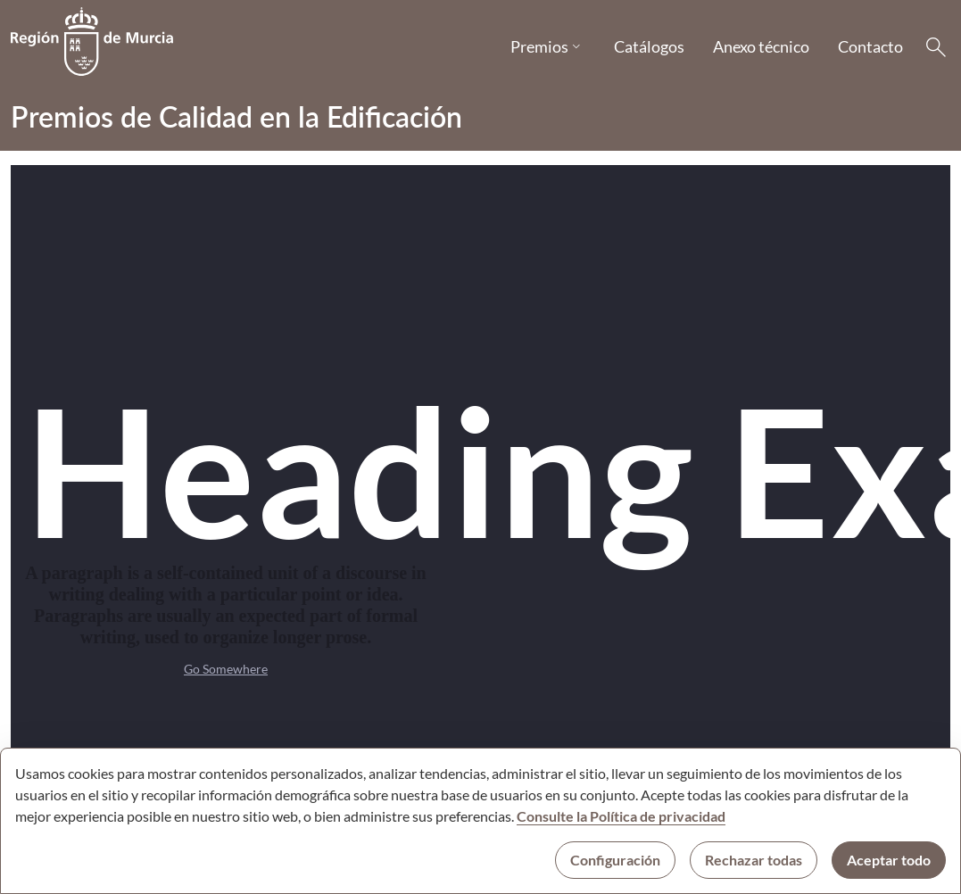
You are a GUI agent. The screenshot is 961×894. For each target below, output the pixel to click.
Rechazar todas (753, 859)
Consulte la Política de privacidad (621, 815)
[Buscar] (936, 47)
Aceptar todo (889, 859)
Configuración (615, 859)
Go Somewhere (226, 668)
